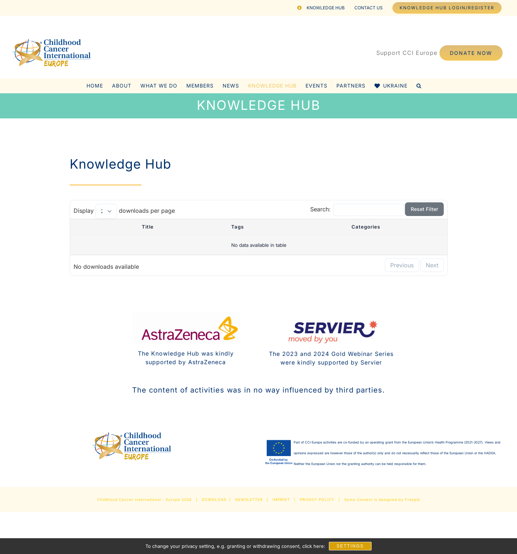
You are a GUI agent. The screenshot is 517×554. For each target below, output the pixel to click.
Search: (357, 209)
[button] (418, 86)
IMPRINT (281, 499)
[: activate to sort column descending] (87, 227)
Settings (350, 546)
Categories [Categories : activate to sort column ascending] (365, 227)
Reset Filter (424, 209)
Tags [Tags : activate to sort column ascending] (237, 227)
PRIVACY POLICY (317, 499)
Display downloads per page (124, 210)
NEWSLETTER (248, 499)
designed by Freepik (399, 499)
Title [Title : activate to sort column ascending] (148, 227)
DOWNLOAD (214, 499)
